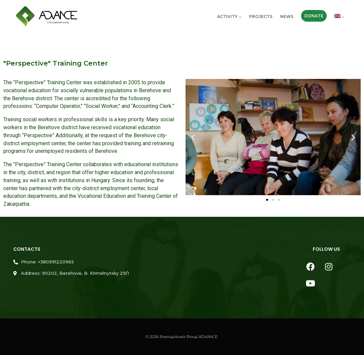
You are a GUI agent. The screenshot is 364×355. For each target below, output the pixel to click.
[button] (193, 137)
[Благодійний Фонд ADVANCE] (46, 16)
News (286, 16)
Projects (260, 16)
